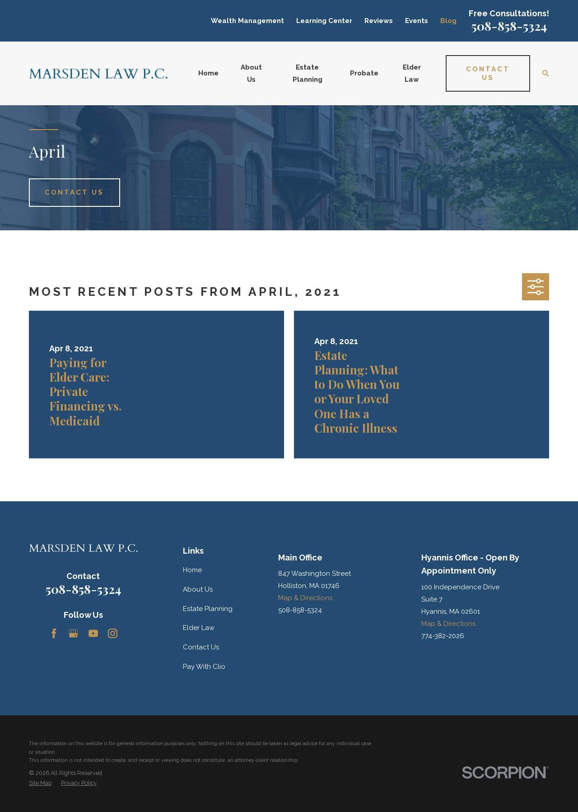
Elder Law (198, 628)
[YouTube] (93, 633)
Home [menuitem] (208, 73)
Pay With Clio (204, 667)
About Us (198, 589)
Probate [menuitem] (364, 73)
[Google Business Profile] (73, 633)
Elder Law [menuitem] (412, 73)
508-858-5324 (509, 26)
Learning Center (324, 21)
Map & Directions (305, 598)
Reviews (378, 21)
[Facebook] (54, 633)
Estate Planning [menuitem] (307, 73)
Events (416, 21)
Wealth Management (247, 21)
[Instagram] (112, 633)
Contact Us (201, 647)
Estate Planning (208, 609)
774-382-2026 (442, 636)
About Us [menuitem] (251, 73)
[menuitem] (40, 783)
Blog (448, 21)
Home (192, 570)
